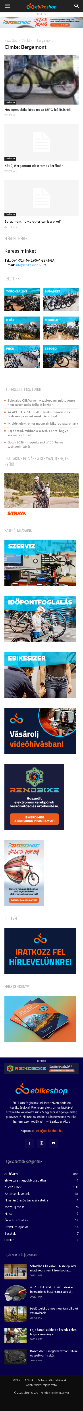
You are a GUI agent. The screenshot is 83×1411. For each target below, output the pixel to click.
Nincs (8, 1213)
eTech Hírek (12, 1187)
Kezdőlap (10, 40)
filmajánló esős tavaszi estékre (26, 1200)
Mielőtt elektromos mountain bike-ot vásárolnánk (43, 424)
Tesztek (10, 1233)
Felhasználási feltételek (52, 1380)
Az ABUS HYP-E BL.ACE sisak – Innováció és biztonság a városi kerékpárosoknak (39, 414)
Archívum (10, 102)
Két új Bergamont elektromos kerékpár (33, 165)
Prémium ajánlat (16, 1227)
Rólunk (29, 1380)
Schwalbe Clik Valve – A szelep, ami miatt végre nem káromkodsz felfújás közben (41, 402)
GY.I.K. (17, 1380)
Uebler (9, 1240)
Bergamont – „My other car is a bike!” (32, 221)
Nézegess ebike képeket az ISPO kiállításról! (37, 109)
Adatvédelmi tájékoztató (41, 1385)
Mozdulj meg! (14, 1207)
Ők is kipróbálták (16, 1220)
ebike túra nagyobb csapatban (26, 1180)
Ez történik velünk (17, 1193)
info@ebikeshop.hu (28, 265)
